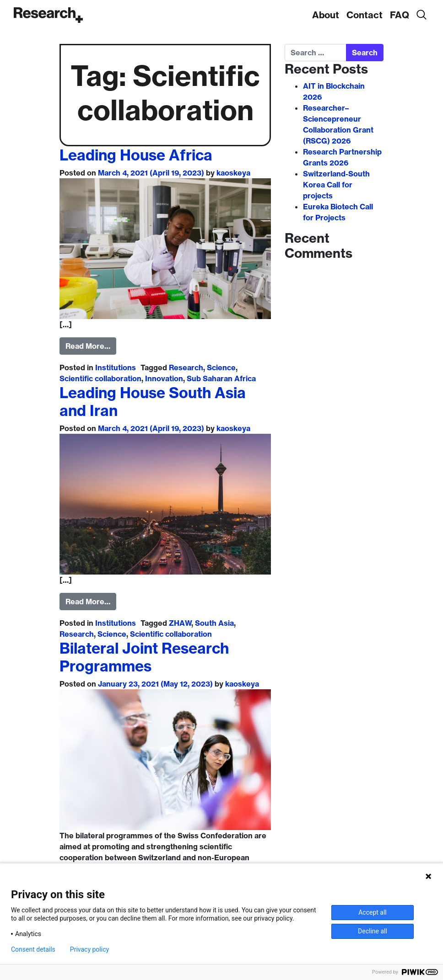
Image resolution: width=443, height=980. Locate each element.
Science (221, 367)
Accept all (372, 912)
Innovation (164, 378)
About (325, 15)
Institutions (115, 367)
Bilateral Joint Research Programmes (144, 657)
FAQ (399, 15)
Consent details (33, 949)
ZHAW (180, 623)
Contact (364, 15)
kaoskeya (233, 172)
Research (186, 367)
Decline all (372, 931)
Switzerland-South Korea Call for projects (336, 184)
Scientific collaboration (100, 378)
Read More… (87, 346)
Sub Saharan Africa (221, 378)
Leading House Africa (135, 155)
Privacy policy (89, 949)
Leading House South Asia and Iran (152, 401)
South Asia (214, 623)
